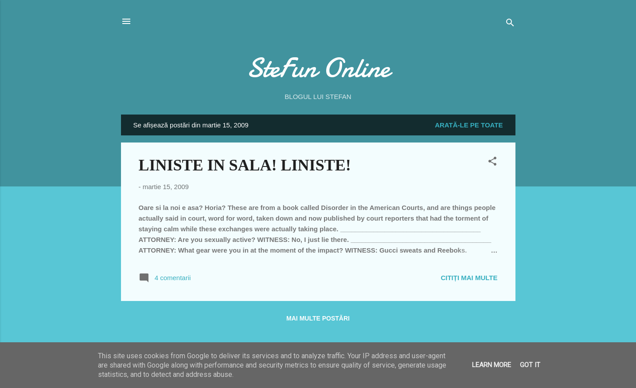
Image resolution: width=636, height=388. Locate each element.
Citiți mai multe (469, 277)
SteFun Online (318, 68)
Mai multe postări (318, 318)
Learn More (491, 365)
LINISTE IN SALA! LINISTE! (245, 165)
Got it (530, 365)
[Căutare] (510, 24)
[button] (492, 163)
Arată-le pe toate (469, 125)
